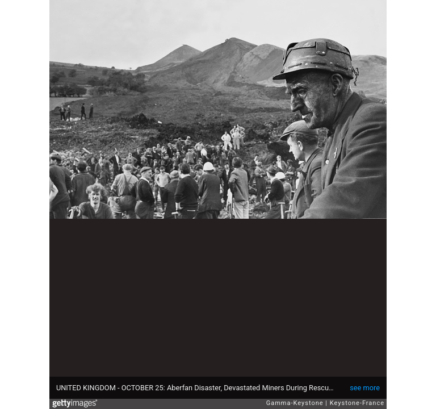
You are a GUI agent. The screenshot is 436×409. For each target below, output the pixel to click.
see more (365, 387)
